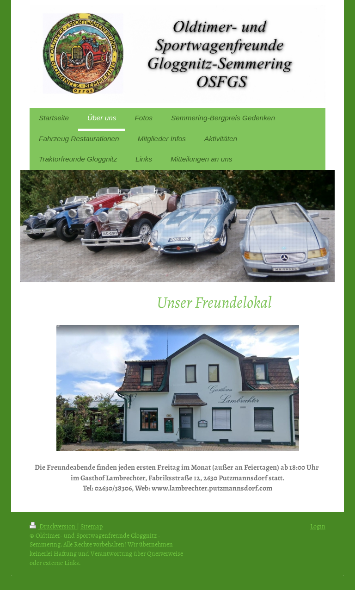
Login (317, 526)
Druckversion (53, 526)
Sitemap (91, 526)
